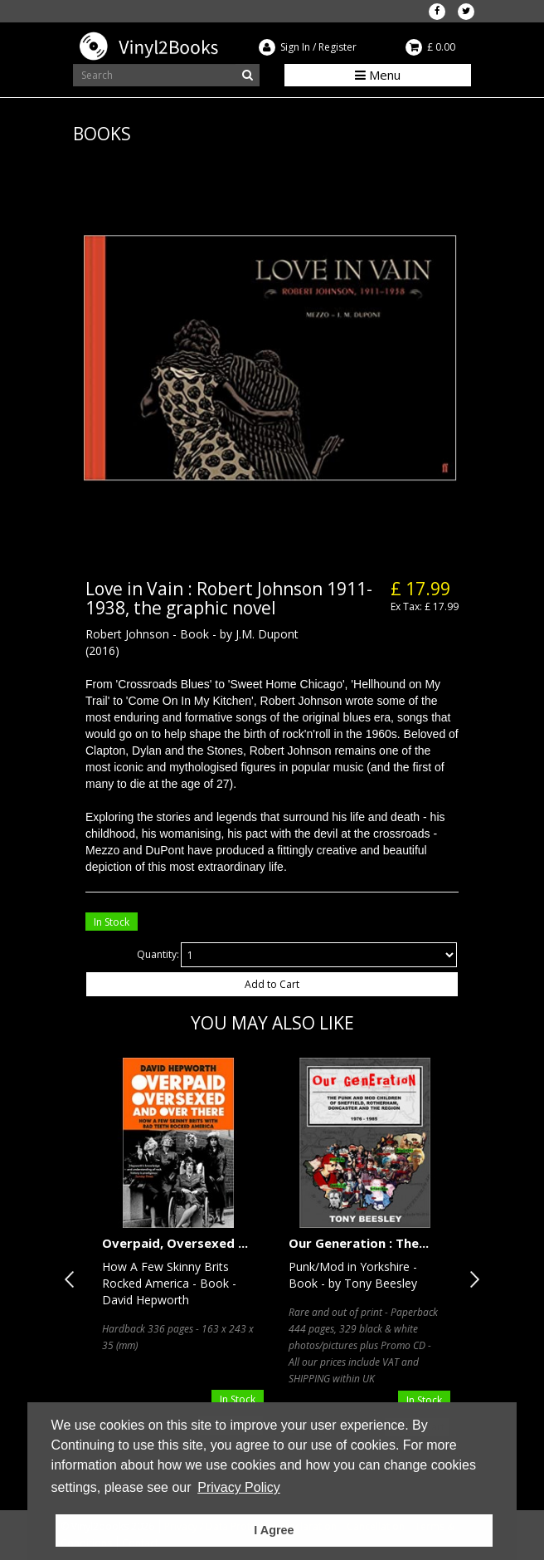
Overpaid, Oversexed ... (175, 1243)
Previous (73, 1279)
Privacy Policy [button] (238, 1487)
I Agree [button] (274, 1530)
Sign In (295, 47)
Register (337, 47)
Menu (378, 74)
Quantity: (158, 954)
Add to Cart (272, 984)
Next (471, 1279)
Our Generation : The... (359, 1243)
